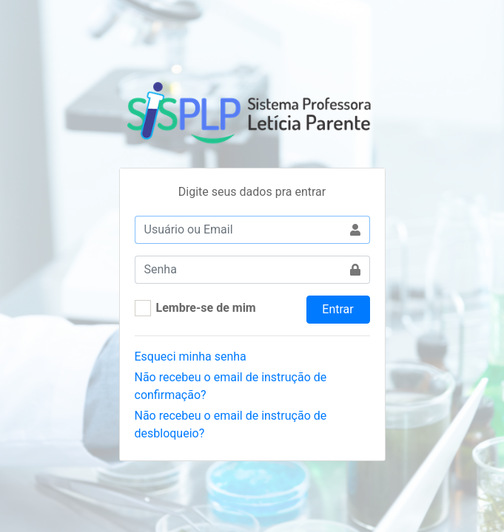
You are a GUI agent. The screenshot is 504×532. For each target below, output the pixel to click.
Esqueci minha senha (190, 356)
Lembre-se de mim (206, 308)
